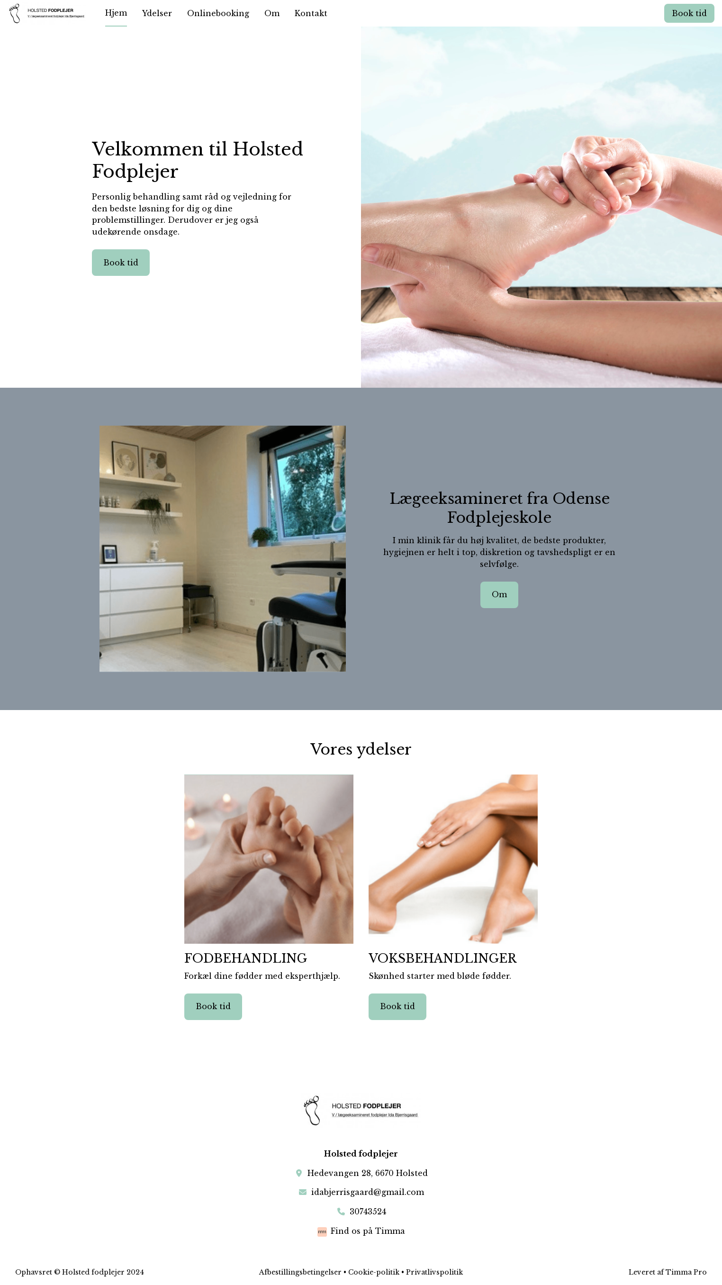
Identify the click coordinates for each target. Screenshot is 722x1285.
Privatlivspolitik (434, 1272)
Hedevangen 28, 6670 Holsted (367, 1173)
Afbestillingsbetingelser (300, 1272)
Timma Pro (686, 1272)
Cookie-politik (373, 1272)
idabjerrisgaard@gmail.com (367, 1192)
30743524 (368, 1211)
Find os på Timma (368, 1231)
